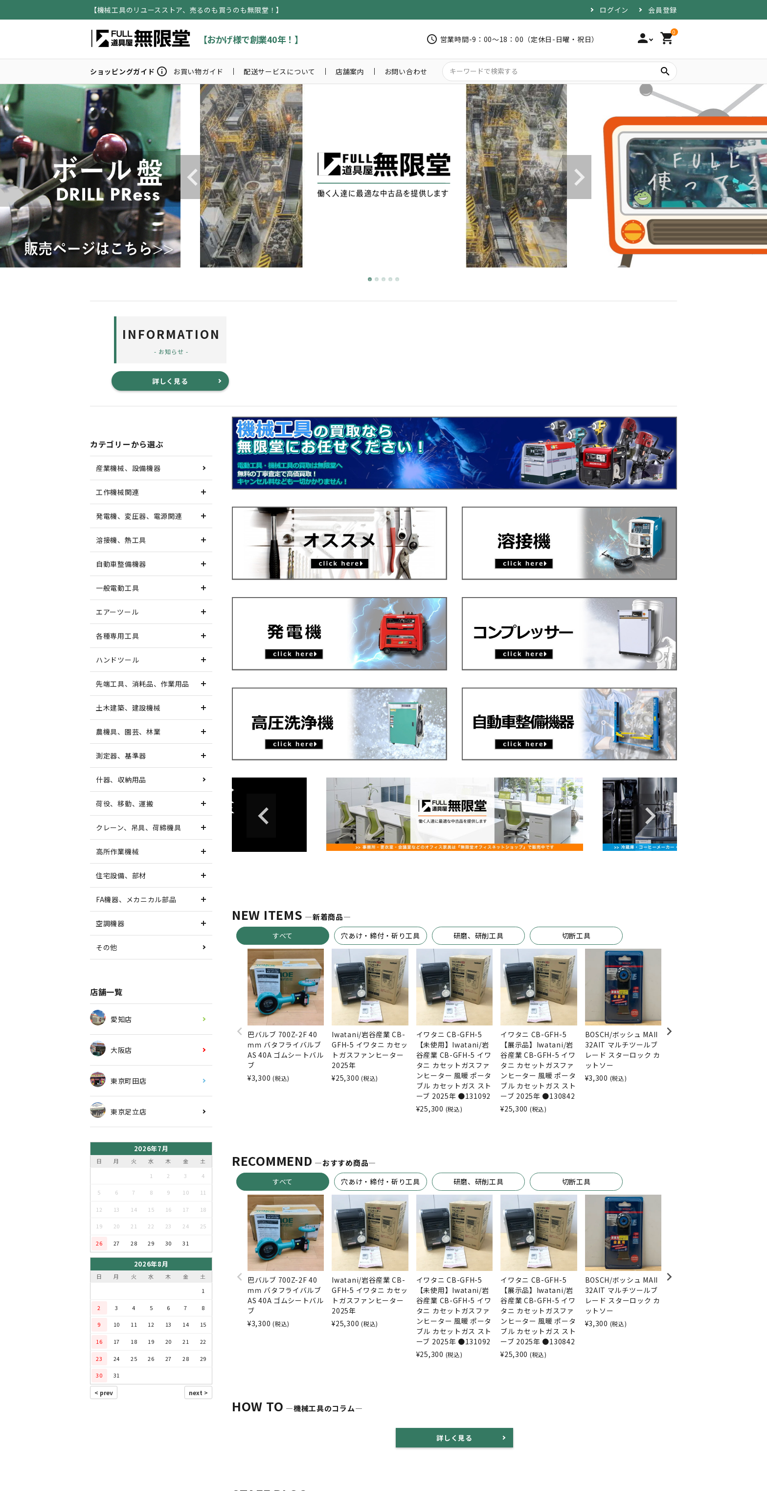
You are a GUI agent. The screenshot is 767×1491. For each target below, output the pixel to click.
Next (576, 177)
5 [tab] (397, 279)
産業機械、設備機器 (128, 468)
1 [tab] (370, 279)
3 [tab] (384, 279)
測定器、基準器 (121, 755)
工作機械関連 (117, 492)
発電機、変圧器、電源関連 (139, 516)
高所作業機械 (117, 851)
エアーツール (117, 612)
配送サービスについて (280, 71)
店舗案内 (350, 71)
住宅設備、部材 (121, 875)
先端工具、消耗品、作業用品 (142, 684)
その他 (106, 947)
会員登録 (662, 9)
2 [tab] (377, 279)
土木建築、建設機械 (128, 707)
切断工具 (576, 935)
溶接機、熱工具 (121, 540)
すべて (282, 935)
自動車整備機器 (121, 564)
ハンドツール (117, 660)
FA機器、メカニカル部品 (136, 899)
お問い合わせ (406, 71)
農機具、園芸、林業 (128, 731)
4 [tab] (390, 279)
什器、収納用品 (121, 779)
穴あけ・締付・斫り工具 (380, 935)
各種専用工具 (117, 636)
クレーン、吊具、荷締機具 (138, 827)
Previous (190, 177)
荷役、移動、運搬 (125, 803)
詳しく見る (170, 381)
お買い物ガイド (198, 71)
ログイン (614, 9)
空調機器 (110, 923)
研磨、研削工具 (478, 935)
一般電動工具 (117, 588)
